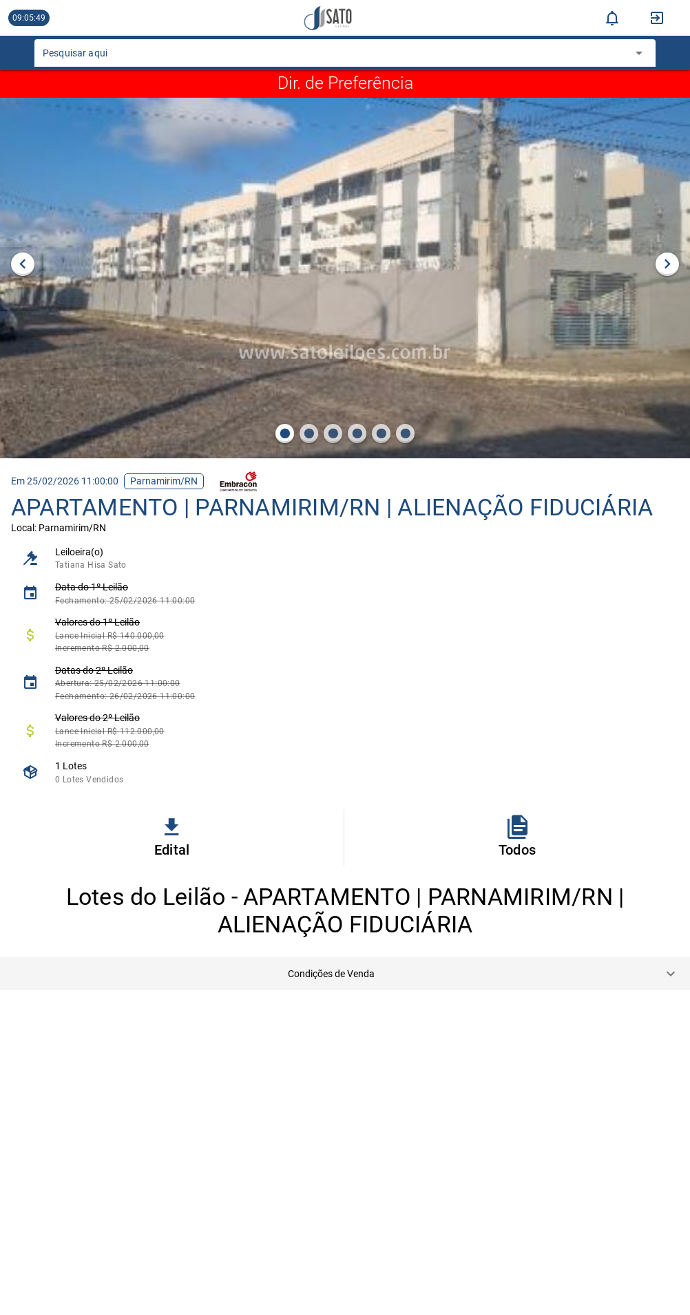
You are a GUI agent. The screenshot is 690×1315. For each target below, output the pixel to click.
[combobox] (335, 57)
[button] (345, 973)
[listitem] (345, 558)
